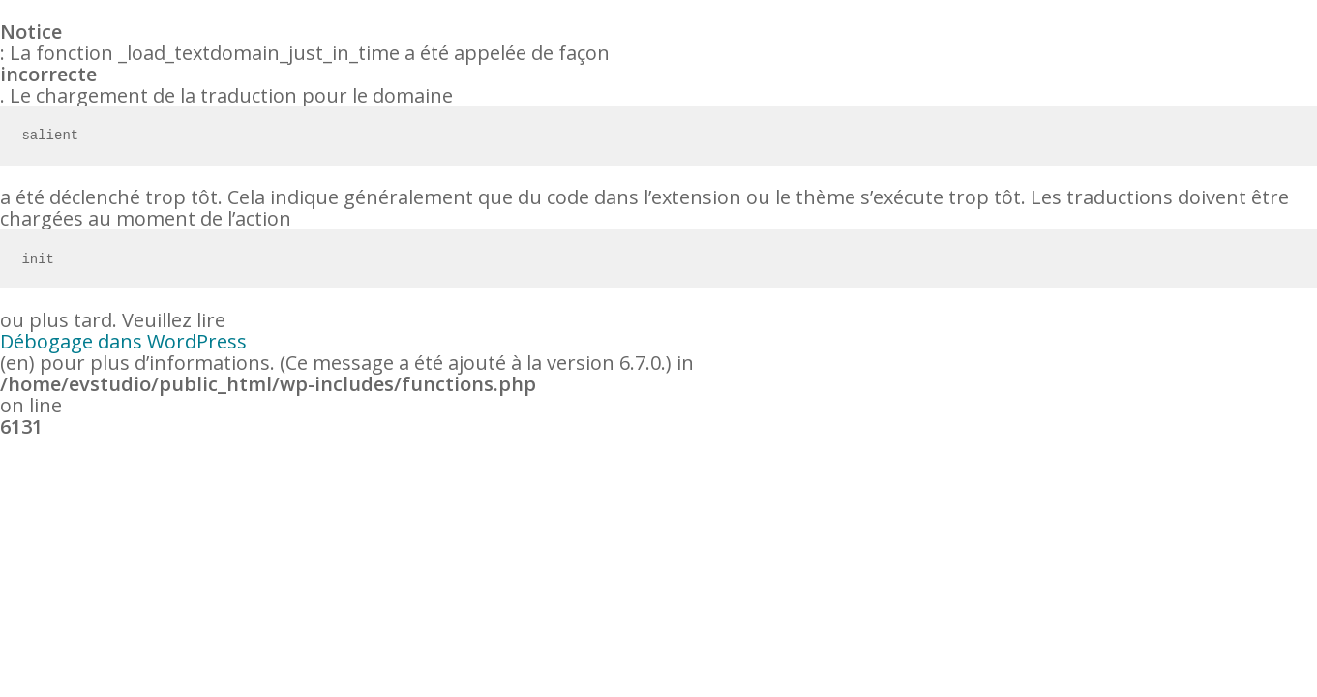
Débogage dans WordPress (123, 341)
